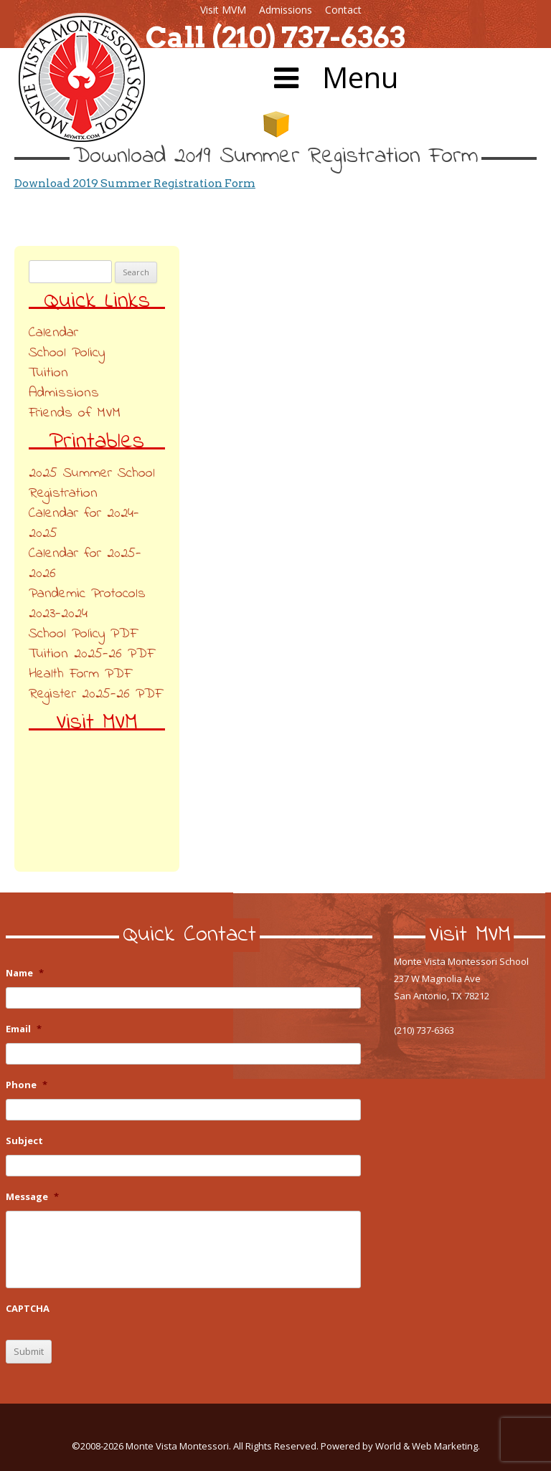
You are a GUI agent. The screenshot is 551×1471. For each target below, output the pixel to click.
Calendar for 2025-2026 (85, 563)
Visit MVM (223, 9)
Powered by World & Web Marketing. (400, 1445)
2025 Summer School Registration (92, 483)
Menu (333, 77)
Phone (26, 1085)
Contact (343, 9)
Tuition (48, 373)
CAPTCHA (28, 1309)
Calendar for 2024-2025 (84, 523)
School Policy (67, 353)
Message (32, 1197)
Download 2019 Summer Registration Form (134, 183)
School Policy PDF (83, 634)
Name (25, 973)
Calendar (53, 333)
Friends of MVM (75, 413)
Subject (24, 1141)
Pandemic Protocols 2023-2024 (87, 604)
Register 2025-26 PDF (95, 694)
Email (24, 1029)
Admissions (285, 9)
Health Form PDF (80, 674)
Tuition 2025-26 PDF (91, 654)
